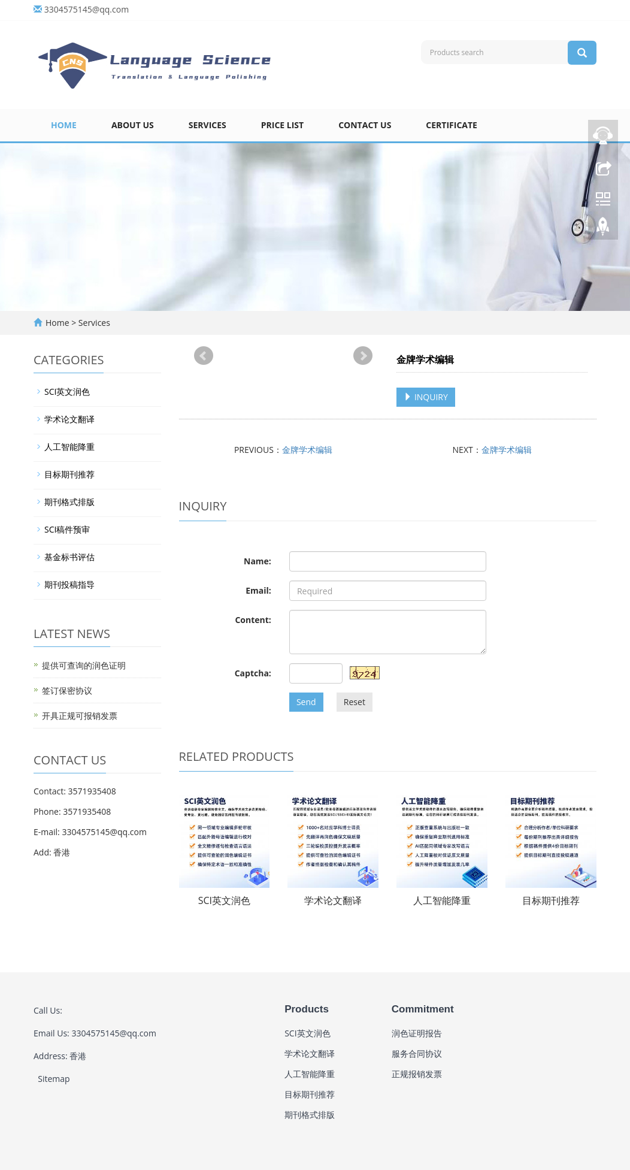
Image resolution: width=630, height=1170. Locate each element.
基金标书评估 (69, 557)
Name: (257, 561)
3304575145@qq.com (86, 9)
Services (207, 125)
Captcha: (253, 673)
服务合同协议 (417, 1053)
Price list (282, 125)
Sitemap (53, 1078)
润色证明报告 (417, 1033)
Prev (203, 355)
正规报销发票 (417, 1074)
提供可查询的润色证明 (84, 665)
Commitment (423, 1009)
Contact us (364, 125)
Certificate (451, 125)
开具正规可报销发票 (79, 715)
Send (306, 702)
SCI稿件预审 (67, 529)
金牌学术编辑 (307, 449)
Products (306, 1009)
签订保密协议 (67, 690)
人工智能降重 (442, 900)
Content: (253, 619)
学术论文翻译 (333, 900)
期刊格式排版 (69, 501)
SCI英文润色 (224, 900)
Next (362, 355)
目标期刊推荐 (551, 900)
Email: (258, 590)
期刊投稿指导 (69, 584)
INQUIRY (426, 397)
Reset (354, 702)
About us (132, 125)
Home (64, 125)
